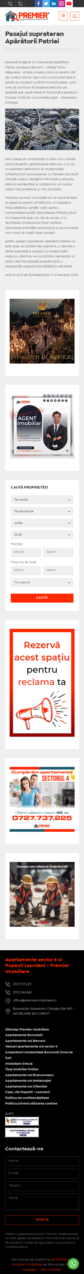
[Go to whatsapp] (73, 1263)
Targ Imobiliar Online (21, 1069)
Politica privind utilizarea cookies (31, 1103)
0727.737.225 (10, 3)
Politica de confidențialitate (27, 1098)
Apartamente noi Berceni (25, 1041)
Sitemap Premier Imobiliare (27, 1029)
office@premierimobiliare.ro (34, 1000)
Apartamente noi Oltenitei (26, 1086)
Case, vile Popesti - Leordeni (27, 1092)
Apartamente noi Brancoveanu (29, 1075)
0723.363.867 (20, 3)
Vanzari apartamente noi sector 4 (31, 1046)
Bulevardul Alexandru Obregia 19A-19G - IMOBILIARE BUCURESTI (44, 1011)
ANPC (9, 1114)
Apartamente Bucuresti (24, 1035)
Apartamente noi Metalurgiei (28, 1080)
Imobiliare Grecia (18, 1063)
